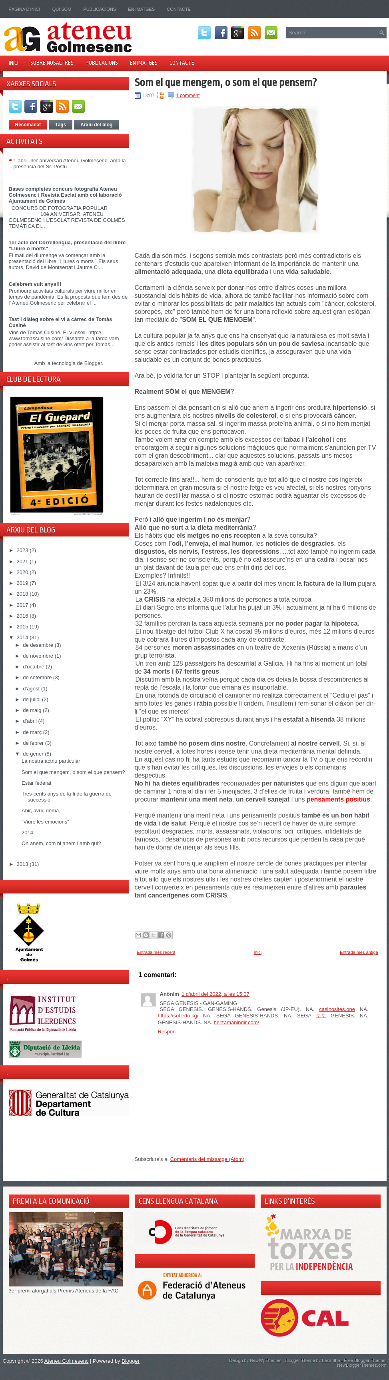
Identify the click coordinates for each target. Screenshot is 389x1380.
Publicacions (99, 9)
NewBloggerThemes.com (362, 1365)
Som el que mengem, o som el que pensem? (73, 772)
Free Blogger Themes (365, 1360)
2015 (23, 627)
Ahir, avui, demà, (41, 811)
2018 (23, 594)
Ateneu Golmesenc (66, 1361)
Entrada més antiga (359, 952)
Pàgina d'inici (24, 9)
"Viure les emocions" (45, 822)
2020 (23, 572)
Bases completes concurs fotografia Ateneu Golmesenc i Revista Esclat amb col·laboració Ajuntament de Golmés (65, 195)
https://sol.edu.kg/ (178, 1016)
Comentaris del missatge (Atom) (207, 1159)
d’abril (30, 721)
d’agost (32, 689)
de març (33, 732)
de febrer (34, 743)
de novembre (39, 656)
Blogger (93, 363)
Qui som (62, 9)
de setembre (38, 677)
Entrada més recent (156, 952)
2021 (23, 561)
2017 (23, 605)
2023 (23, 550)
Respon (167, 1032)
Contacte (179, 9)
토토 (321, 1016)
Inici (13, 63)
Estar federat (36, 783)
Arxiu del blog (96, 125)
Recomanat (28, 125)
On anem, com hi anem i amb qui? (61, 843)
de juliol (32, 699)
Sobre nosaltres (52, 63)
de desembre (39, 645)
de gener (34, 754)
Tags (60, 125)
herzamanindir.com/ (236, 1022)
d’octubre (34, 667)
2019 (23, 583)
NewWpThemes (265, 1360)
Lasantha (331, 1360)
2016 (23, 616)
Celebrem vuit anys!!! (35, 284)
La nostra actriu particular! (52, 761)
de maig (33, 710)
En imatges (141, 9)
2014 (23, 637)
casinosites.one (337, 1009)
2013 (23, 864)
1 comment (187, 95)
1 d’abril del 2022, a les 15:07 (215, 994)
